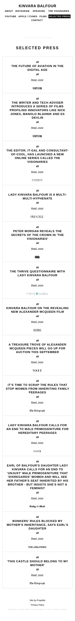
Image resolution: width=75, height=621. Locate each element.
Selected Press (59, 16)
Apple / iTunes (27, 16)
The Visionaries (58, 11)
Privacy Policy (37, 605)
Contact (37, 20)
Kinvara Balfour (37, 6)
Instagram (22, 11)
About (9, 11)
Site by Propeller (37, 600)
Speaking (39, 11)
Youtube (10, 16)
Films (43, 16)
